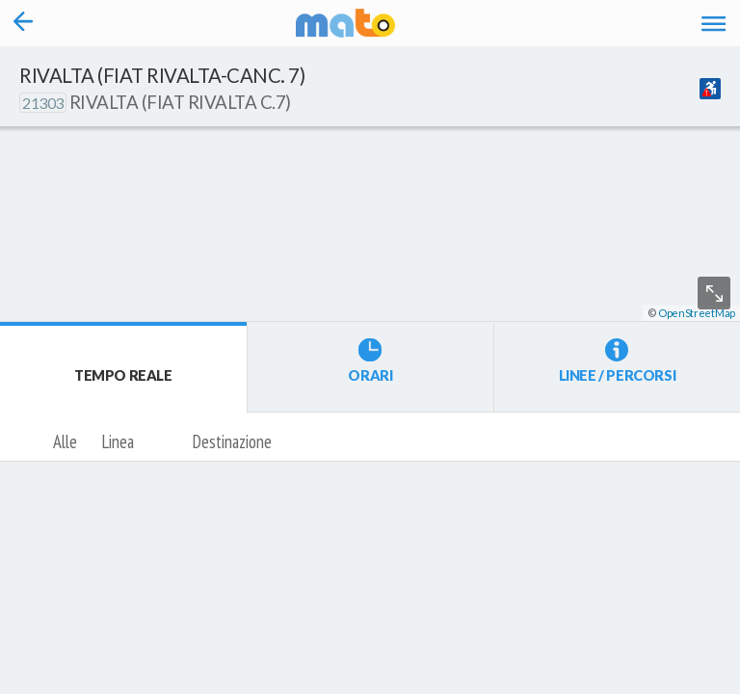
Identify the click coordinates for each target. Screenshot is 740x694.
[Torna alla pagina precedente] (23, 23)
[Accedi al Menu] (713, 23)
